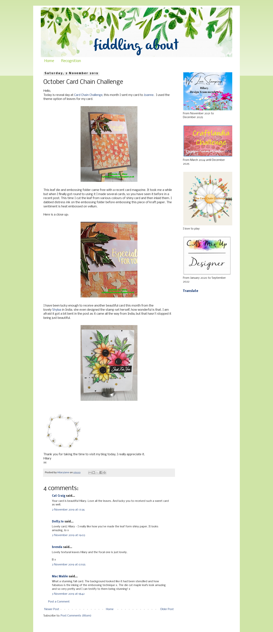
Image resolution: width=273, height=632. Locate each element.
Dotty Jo (58, 521)
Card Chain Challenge (88, 95)
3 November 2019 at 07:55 (69, 564)
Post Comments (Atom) (76, 615)
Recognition (71, 61)
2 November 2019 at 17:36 (68, 509)
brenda (57, 547)
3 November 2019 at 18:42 (68, 593)
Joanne (149, 95)
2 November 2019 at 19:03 (68, 535)
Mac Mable (60, 576)
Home (49, 61)
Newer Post (51, 609)
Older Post (167, 609)
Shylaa (56, 309)
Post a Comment (59, 601)
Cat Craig (58, 495)
